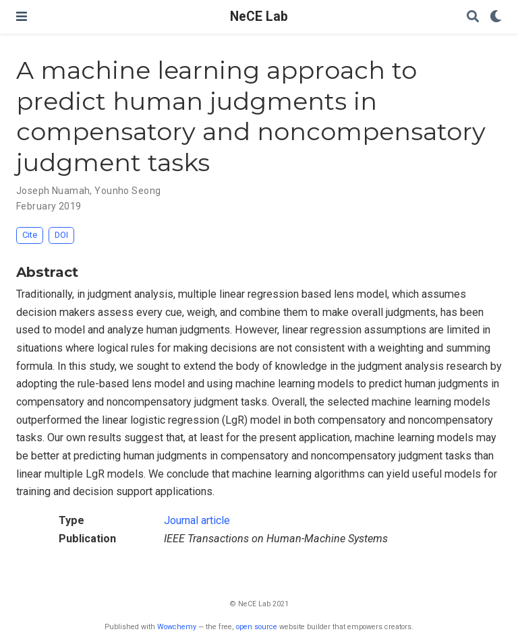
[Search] (473, 17)
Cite (29, 235)
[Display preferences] (496, 17)
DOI (61, 235)
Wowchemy (176, 626)
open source (256, 626)
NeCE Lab (259, 16)
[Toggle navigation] (21, 16)
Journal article (197, 520)
